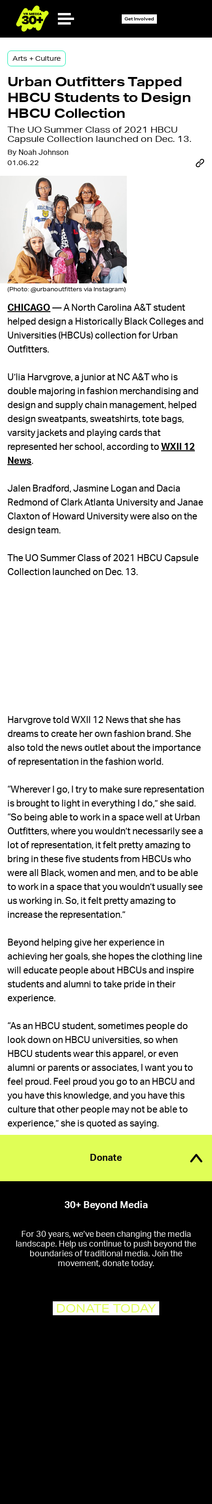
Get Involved (139, 18)
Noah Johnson (44, 152)
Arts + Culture (36, 58)
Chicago (28, 308)
